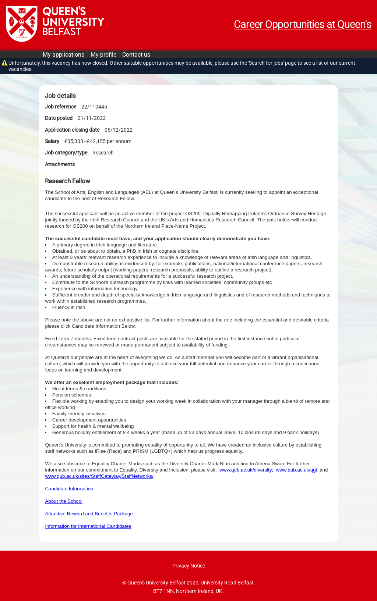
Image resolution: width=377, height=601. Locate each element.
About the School (63, 501)
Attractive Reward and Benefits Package (89, 513)
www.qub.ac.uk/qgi (297, 470)
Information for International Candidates (88, 526)
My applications (63, 54)
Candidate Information (69, 488)
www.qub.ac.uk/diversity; (246, 470)
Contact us (136, 54)
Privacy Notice (188, 566)
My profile (103, 54)
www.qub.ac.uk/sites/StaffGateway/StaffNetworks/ (99, 476)
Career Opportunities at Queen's (302, 24)
